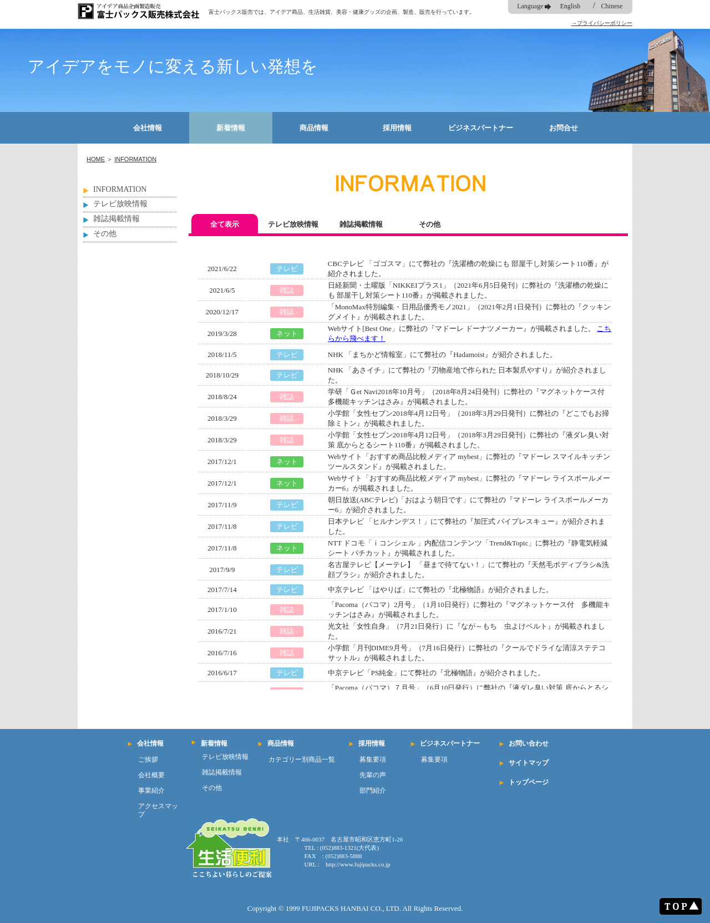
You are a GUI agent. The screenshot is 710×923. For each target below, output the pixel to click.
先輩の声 (372, 775)
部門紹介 (372, 790)
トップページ (529, 782)
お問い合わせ (529, 743)
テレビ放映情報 (120, 204)
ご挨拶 (148, 759)
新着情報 (230, 128)
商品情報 (314, 128)
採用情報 (397, 128)
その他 (104, 234)
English (570, 6)
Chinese (612, 6)
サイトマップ (529, 763)
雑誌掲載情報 (116, 219)
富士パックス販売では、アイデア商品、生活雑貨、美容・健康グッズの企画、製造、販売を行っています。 (342, 12)
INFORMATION (135, 159)
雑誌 (287, 290)
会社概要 (151, 775)
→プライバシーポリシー (601, 23)
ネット (287, 333)
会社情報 (147, 128)
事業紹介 (151, 790)
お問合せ (563, 128)
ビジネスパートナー (480, 128)
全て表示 (224, 224)
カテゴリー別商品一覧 (301, 759)
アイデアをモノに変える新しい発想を (173, 66)
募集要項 (372, 759)
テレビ (287, 268)
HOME (96, 159)
